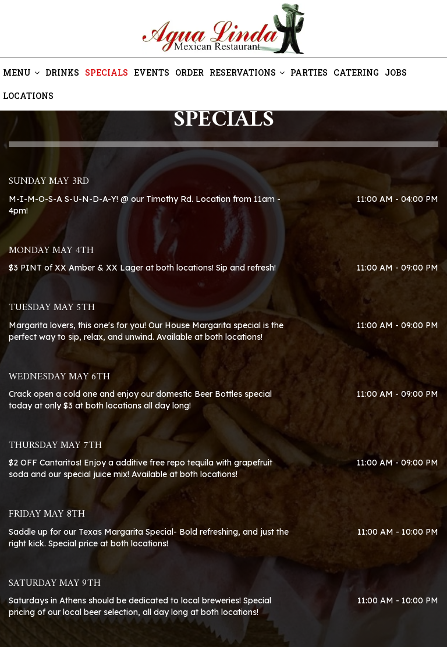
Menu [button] (21, 72)
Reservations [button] (247, 72)
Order (189, 72)
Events (151, 72)
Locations (28, 95)
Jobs (396, 72)
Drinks (62, 72)
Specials (106, 72)
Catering (356, 72)
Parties (309, 72)
